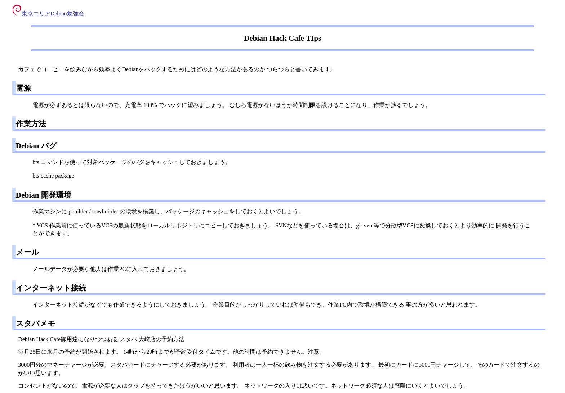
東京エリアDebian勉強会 (48, 13)
